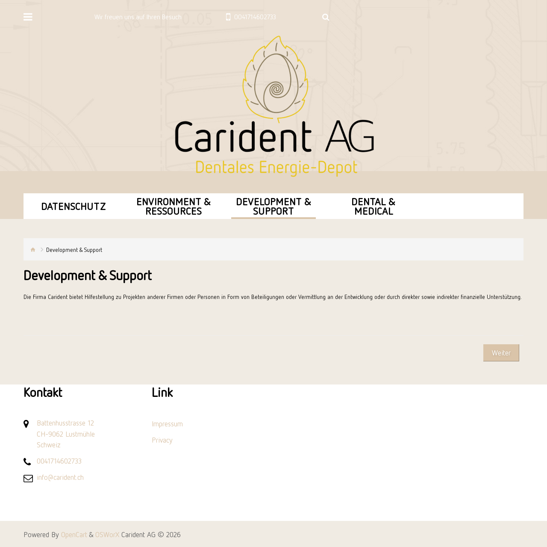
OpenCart (74, 534)
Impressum (167, 423)
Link (162, 392)
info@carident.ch (60, 477)
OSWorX (107, 534)
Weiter (501, 352)
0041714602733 (59, 460)
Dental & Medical (373, 206)
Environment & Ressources (173, 206)
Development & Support (274, 206)
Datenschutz (73, 206)
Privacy (162, 439)
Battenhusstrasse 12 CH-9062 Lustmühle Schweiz (66, 433)
